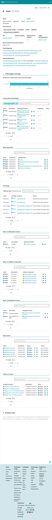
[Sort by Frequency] (44, 108)
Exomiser (33, 471)
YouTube (20, 514)
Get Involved (21, 505)
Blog (19, 510)
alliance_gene (43, 40)
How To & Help (18, 482)
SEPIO (24, 487)
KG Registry (42, 481)
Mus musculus (30, 21)
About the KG (17, 492)
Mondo (24, 469)
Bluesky (20, 516)
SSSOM (33, 478)
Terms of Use (17, 488)
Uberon (24, 471)
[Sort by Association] (16, 108)
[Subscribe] (26, 510)
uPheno (24, 474)
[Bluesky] (32, 512)
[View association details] (34, 111)
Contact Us (9, 476)
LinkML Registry (41, 483)
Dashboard (17, 497)
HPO (24, 476)
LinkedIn (20, 512)
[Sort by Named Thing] (26, 157)
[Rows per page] (13, 133)
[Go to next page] (15, 175)
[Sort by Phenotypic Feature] (29, 108)
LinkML (32, 475)
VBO (24, 482)
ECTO (24, 489)
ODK (32, 482)
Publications (9, 478)
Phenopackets (34, 489)
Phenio (24, 478)
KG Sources (17, 495)
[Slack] (28, 510)
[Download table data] (10, 139)
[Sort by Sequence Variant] (14, 384)
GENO (24, 485)
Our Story (8, 469)
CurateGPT (34, 487)
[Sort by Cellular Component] (35, 272)
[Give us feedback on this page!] (50, 462)
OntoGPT (33, 484)
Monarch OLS (42, 471)
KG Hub (41, 478)
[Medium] (31, 510)
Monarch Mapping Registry (41, 475)
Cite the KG (17, 490)
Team (7, 471)
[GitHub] (33, 510)
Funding (8, 480)
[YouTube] (30, 512)
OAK (32, 480)
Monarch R (17, 478)
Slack (20, 507)
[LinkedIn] (27, 512)
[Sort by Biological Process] (33, 310)
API (15, 473)
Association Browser (17, 500)
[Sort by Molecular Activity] (34, 242)
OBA (24, 480)
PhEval (32, 473)
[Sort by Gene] (7, 108)
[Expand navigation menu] (50, 2)
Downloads (17, 471)
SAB (7, 474)
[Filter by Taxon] (12, 191)
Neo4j (16, 475)
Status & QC (17, 480)
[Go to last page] (17, 175)
